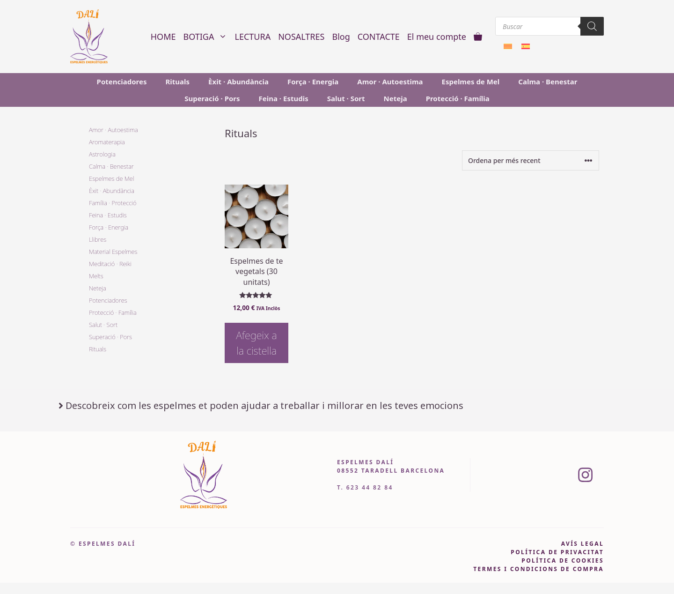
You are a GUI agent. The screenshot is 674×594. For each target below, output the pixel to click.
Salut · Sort (346, 98)
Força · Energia (312, 81)
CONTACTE (379, 36)
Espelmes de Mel (471, 81)
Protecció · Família (458, 98)
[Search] (592, 26)
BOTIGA (207, 36)
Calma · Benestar (547, 81)
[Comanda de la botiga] (530, 160)
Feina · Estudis (283, 98)
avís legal (582, 544)
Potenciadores (122, 81)
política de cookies (562, 560)
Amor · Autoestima (390, 81)
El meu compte (436, 36)
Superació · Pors (212, 98)
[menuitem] (508, 45)
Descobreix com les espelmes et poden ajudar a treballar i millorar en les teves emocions (264, 405)
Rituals (177, 81)
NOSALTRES (301, 36)
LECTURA (252, 36)
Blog (341, 36)
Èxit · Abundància (238, 81)
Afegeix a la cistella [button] (256, 342)
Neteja (395, 98)
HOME (163, 36)
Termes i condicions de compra (538, 569)
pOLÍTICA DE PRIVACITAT (557, 552)
